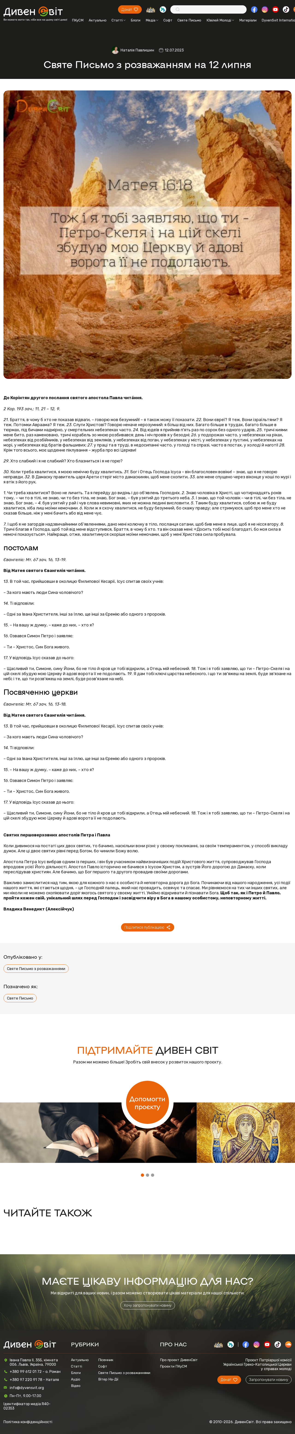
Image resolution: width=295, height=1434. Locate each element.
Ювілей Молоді (220, 20)
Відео (75, 1386)
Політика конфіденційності (27, 1422)
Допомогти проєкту (147, 1102)
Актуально (97, 20)
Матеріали (248, 20)
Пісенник (105, 1360)
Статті (119, 20)
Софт (167, 20)
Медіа (152, 20)
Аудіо (75, 1379)
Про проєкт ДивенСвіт (179, 1360)
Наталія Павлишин (137, 50)
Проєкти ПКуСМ (173, 1366)
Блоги (135, 20)
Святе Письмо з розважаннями (36, 968)
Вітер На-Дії (108, 1379)
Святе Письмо (189, 20)
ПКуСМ (77, 20)
